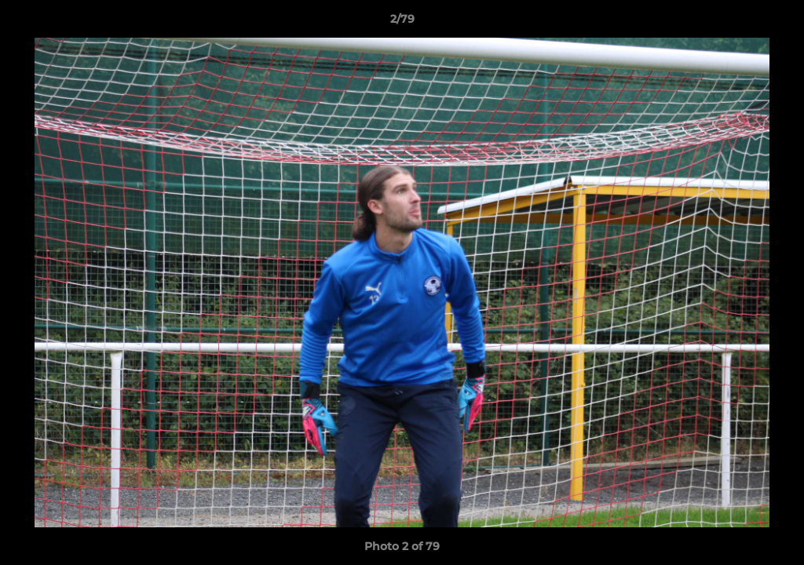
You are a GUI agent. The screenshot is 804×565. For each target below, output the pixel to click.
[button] (775, 23)
